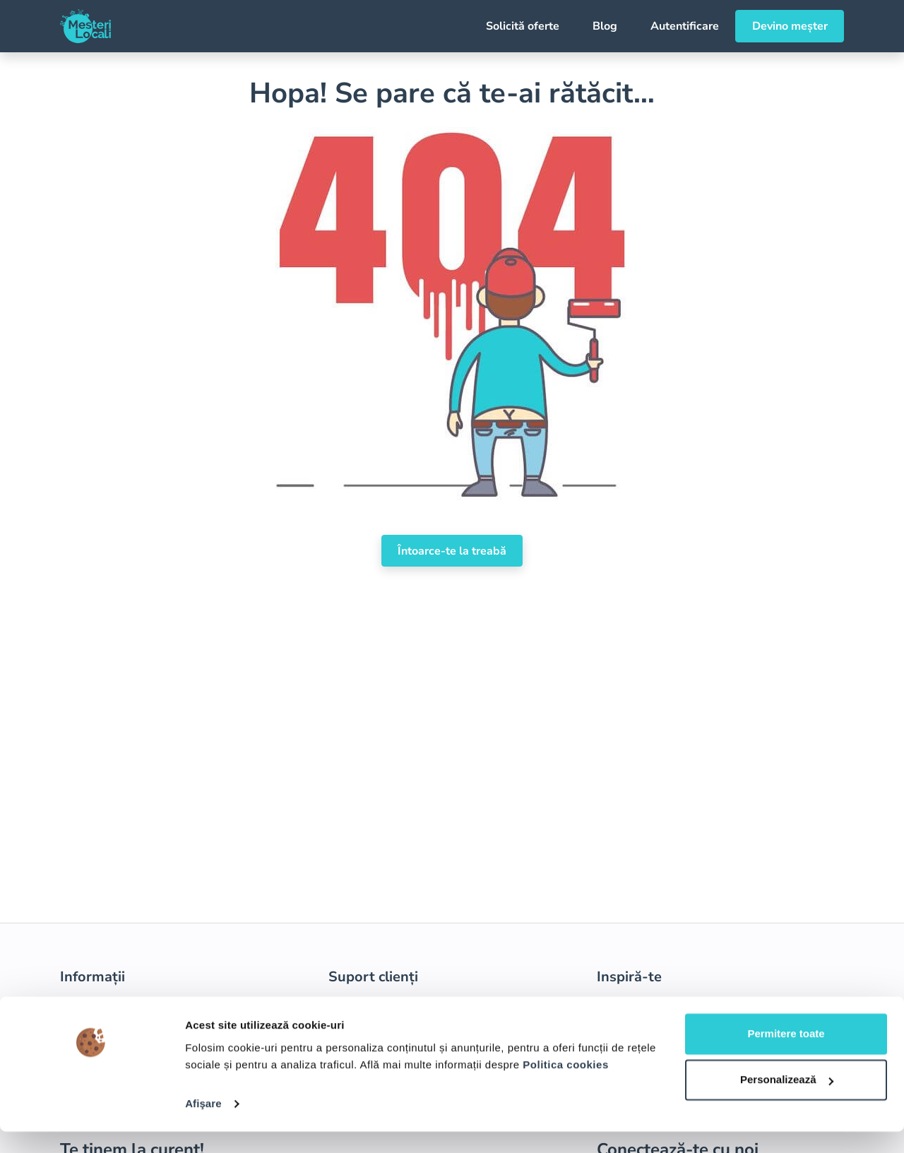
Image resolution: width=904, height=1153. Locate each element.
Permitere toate (785, 1055)
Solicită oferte (522, 26)
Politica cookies (565, 1086)
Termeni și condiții (107, 1007)
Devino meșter (790, 26)
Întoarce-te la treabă (452, 551)
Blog (605, 26)
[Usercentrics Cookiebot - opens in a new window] (91, 1125)
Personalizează (786, 1101)
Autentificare (684, 26)
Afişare (203, 1125)
